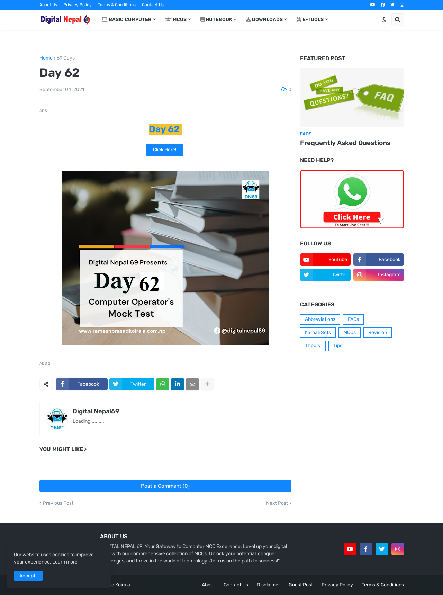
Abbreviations (320, 319)
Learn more (65, 562)
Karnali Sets (318, 332)
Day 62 (164, 129)
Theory (313, 346)
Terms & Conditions (117, 4)
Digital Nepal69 (96, 411)
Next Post (277, 503)
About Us (48, 4)
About (208, 585)
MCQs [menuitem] (176, 19)
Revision (377, 332)
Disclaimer (268, 585)
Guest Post (301, 585)
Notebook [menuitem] (216, 19)
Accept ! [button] (28, 576)
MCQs (349, 332)
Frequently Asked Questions (345, 143)
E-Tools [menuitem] (310, 19)
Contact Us (153, 4)
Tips (337, 346)
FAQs (353, 319)
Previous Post (58, 503)
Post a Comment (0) (165, 486)
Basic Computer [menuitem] (126, 19)
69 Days (66, 58)
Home (46, 58)
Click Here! (164, 150)
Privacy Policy (77, 4)
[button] (383, 19)
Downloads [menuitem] (264, 19)
